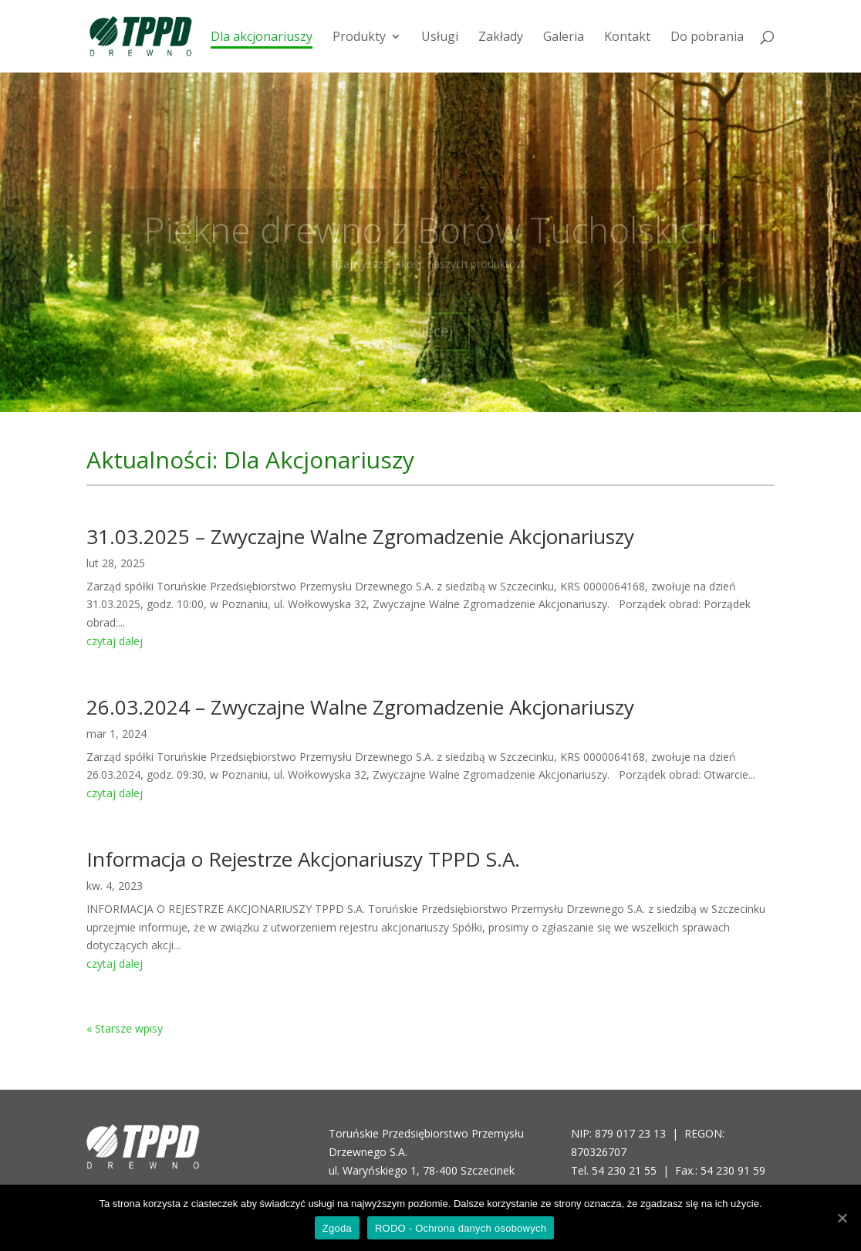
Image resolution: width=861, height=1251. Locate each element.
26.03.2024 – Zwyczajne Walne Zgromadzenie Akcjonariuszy (360, 707)
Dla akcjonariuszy (261, 38)
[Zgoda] (841, 1218)
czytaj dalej (114, 641)
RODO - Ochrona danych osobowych (460, 1228)
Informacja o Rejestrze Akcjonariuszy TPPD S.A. (303, 859)
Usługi (439, 38)
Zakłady (500, 38)
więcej (431, 340)
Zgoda (337, 1228)
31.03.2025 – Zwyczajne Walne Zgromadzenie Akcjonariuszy (360, 536)
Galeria (563, 38)
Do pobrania (707, 38)
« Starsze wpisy (124, 1028)
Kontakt (627, 38)
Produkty (359, 38)
